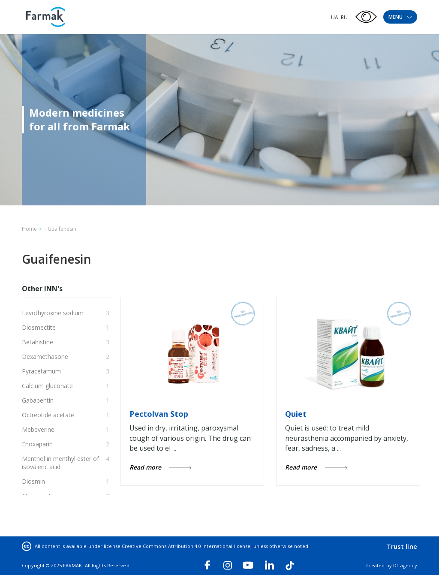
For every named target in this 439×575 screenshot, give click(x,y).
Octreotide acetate (48, 415)
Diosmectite (39, 327)
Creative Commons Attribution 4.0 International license (186, 546)
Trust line (402, 546)
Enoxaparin (37, 444)
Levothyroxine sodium (53, 313)
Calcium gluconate (47, 386)
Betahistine (37, 342)
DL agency (405, 565)
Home (29, 228)
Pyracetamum (41, 371)
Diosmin (33, 481)
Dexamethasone (45, 356)
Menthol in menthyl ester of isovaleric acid (60, 463)
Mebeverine (38, 429)
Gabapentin (38, 400)
